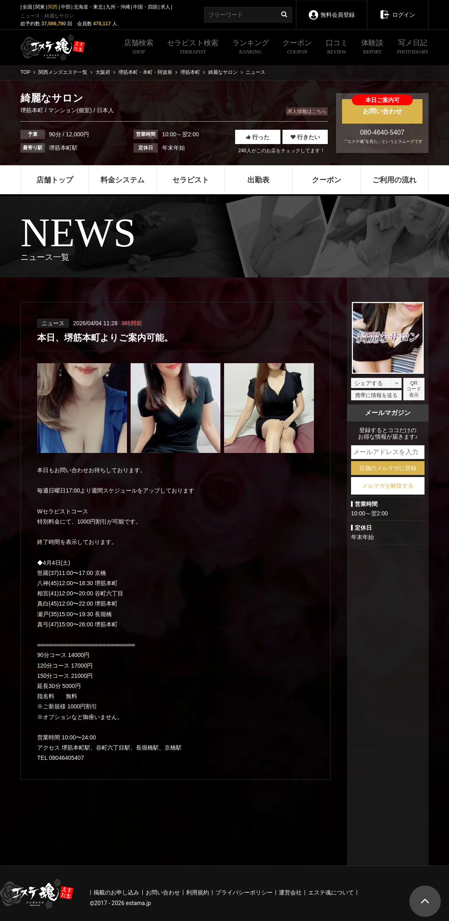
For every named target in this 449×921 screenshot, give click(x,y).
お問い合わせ (382, 107)
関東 (40, 7)
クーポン (297, 48)
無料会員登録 (331, 9)
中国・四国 (145, 7)
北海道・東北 (88, 7)
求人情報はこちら (307, 111)
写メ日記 (413, 48)
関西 (53, 7)
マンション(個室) (70, 110)
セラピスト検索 (192, 48)
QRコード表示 (414, 389)
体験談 (372, 48)
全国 (27, 7)
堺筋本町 (32, 110)
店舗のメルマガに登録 (387, 468)
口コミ (337, 48)
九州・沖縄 (118, 7)
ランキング (250, 48)
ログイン (397, 9)
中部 (66, 7)
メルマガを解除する (387, 485)
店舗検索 (138, 48)
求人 (165, 7)
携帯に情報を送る (376, 395)
